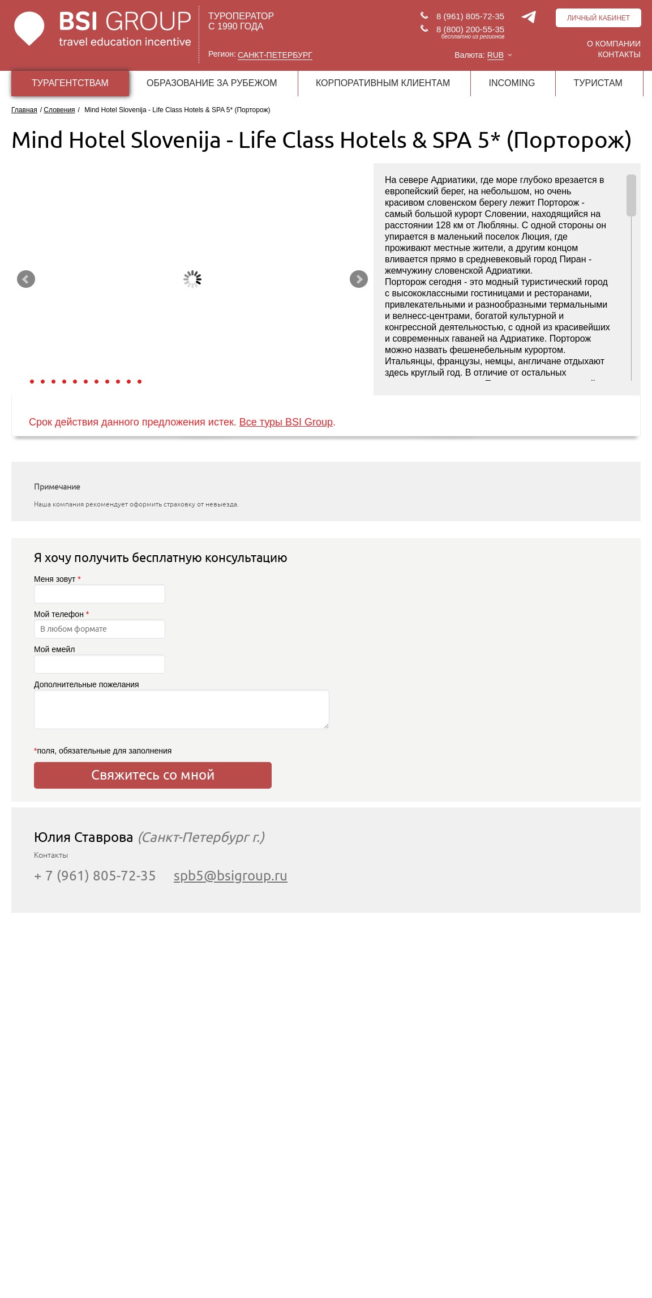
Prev (26, 279)
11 (139, 381)
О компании (614, 43)
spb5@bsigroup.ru (231, 875)
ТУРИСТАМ (598, 83)
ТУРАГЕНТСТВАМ (70, 83)
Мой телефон (99, 624)
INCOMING (512, 83)
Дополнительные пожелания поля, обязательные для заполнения (153, 717)
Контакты (619, 54)
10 (128, 381)
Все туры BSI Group (286, 422)
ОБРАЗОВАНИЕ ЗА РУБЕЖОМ (212, 83)
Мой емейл (99, 659)
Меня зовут (99, 588)
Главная (24, 110)
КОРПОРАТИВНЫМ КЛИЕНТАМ (383, 83)
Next (359, 279)
